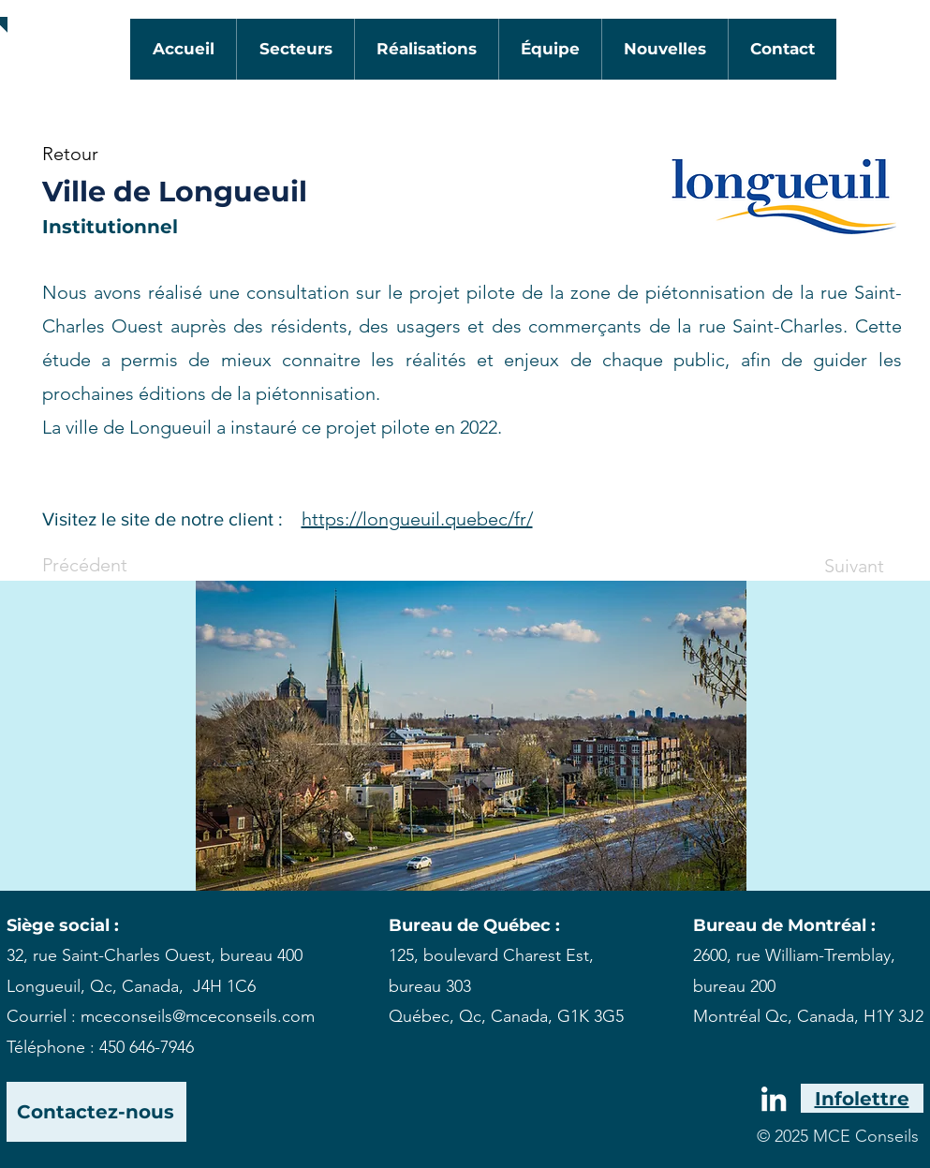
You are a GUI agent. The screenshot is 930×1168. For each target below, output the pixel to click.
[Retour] (104, 153)
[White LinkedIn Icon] (773, 1098)
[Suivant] (837, 566)
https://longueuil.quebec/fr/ (417, 519)
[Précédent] (104, 565)
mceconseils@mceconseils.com (198, 1016)
